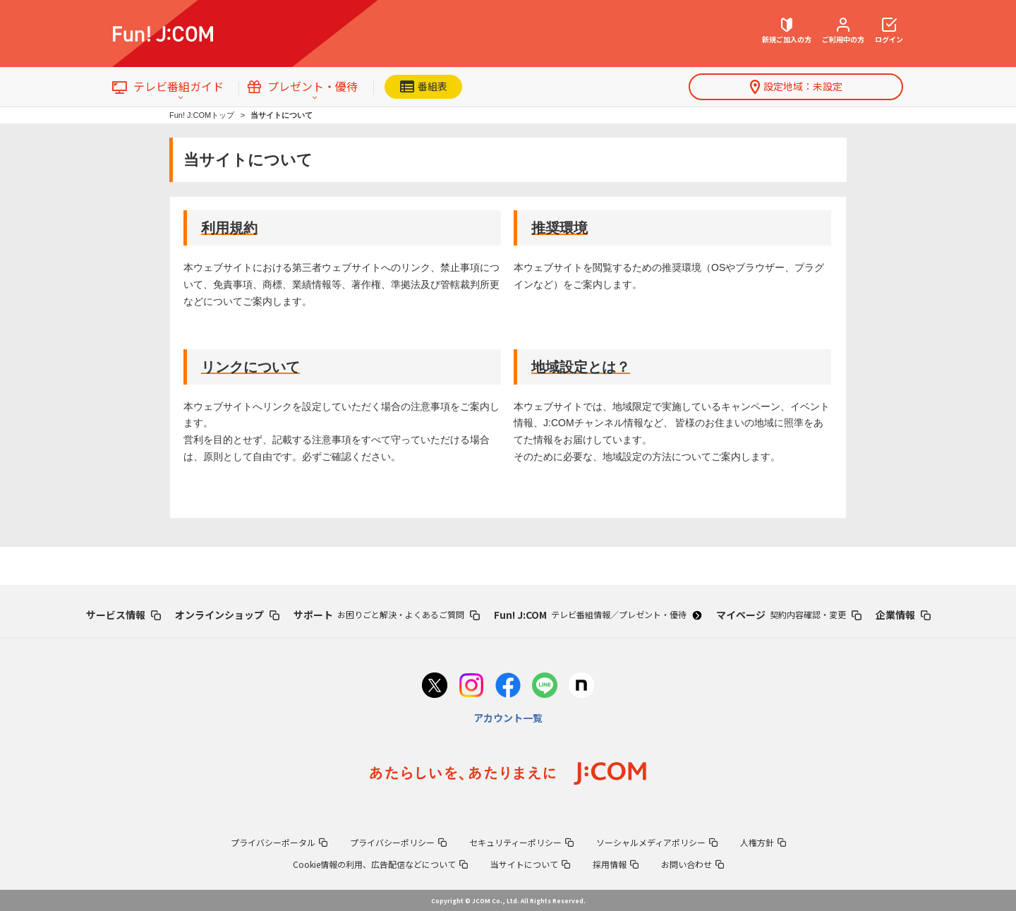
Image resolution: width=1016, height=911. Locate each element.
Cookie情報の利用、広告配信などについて (380, 864)
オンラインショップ (227, 615)
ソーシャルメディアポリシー (657, 842)
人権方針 (763, 842)
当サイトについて (530, 864)
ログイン (889, 31)
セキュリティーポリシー (521, 842)
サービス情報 (123, 615)
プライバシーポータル (279, 842)
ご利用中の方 (843, 31)
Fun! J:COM (597, 615)
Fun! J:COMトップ (201, 115)
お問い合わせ (692, 864)
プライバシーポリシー (398, 842)
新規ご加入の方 (786, 31)
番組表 (423, 86)
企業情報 (903, 615)
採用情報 (616, 864)
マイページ (788, 615)
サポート (387, 615)
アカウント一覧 (508, 718)
